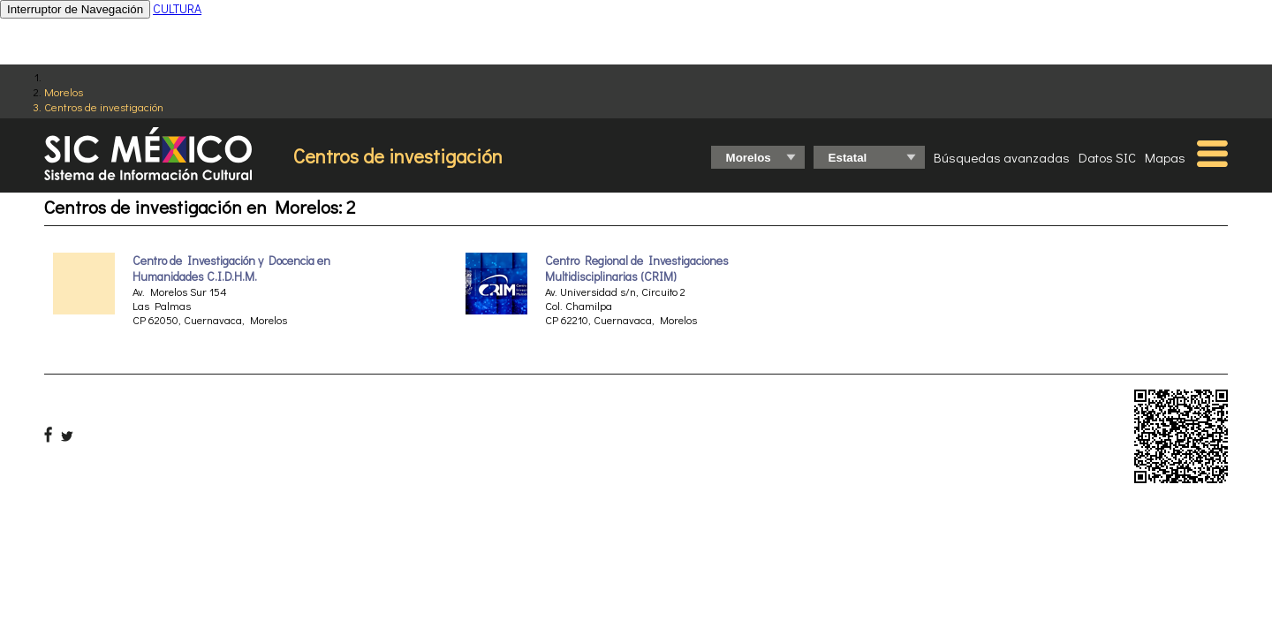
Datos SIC (1107, 157)
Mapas (1165, 157)
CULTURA (177, 8)
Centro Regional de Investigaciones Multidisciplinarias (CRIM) (637, 268)
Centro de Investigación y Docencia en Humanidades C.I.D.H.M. (231, 268)
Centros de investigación (103, 106)
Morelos (63, 91)
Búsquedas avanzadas (1002, 157)
